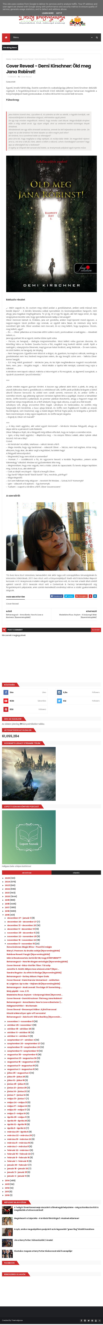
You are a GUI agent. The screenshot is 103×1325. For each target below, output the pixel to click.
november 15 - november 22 (21, 941)
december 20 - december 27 (22, 922)
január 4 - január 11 (17, 1177)
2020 (7, 897)
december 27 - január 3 (19, 919)
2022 (7, 890)
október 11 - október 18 (18, 1033)
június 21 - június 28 (17, 1088)
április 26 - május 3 (17, 1118)
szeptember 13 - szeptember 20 (23, 1048)
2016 (7, 912)
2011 (7, 1192)
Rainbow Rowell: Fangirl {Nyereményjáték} (28, 955)
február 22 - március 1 (18, 1151)
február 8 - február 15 (18, 1158)
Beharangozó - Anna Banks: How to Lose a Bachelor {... (34, 1003)
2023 (7, 886)
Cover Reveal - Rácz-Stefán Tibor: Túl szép (28, 966)
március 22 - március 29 (19, 1136)
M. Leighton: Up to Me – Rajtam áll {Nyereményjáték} (33, 984)
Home (8, 59)
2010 (7, 1196)
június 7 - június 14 (16, 1096)
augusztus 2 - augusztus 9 (20, 1070)
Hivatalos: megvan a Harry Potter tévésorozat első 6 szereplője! (43, 1252)
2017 (7, 908)
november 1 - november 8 (20, 1022)
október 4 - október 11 (18, 1037)
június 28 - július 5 (16, 1085)
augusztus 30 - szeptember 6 (22, 1055)
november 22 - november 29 (22, 937)
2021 (7, 893)
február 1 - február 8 (18, 1162)
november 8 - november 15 (21, 944)
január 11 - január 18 (17, 1173)
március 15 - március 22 (19, 1140)
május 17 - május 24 (17, 1107)
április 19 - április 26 (17, 1121)
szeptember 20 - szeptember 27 (24, 1044)
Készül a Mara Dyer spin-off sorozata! (26, 1014)
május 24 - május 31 (17, 1103)
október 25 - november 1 (20, 1026)
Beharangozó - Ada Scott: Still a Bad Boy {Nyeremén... (34, 1017)
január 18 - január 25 (17, 1169)
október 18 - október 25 (19, 1029)
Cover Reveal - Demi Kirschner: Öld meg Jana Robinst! (34, 999)
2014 (7, 1181)
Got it (59, 13)
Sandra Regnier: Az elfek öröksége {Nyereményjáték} (34, 973)
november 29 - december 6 (21, 933)
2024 (7, 882)
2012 (7, 1188)
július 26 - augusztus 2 (18, 1074)
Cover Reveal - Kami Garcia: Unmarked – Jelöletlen (33, 981)
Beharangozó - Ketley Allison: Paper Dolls (28, 977)
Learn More (48, 13)
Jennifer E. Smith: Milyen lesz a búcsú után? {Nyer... (33, 970)
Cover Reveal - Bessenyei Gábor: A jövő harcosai (31, 1010)
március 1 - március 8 (18, 1147)
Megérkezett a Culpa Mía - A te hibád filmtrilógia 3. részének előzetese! (46, 1219)
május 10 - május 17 (17, 1110)
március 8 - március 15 (18, 1143)
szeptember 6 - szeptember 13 (23, 1051)
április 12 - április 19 (17, 1125)
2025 (7, 879)
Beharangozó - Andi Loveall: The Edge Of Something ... (34, 988)
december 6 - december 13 (21, 930)
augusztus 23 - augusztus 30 (22, 1059)
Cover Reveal (17, 59)
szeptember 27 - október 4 (21, 1040)
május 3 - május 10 (16, 1114)
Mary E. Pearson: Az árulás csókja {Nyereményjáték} (33, 951)
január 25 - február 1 (17, 1166)
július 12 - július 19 (16, 1081)
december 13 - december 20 (21, 926)
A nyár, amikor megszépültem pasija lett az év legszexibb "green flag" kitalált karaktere (54, 1230)
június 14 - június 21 (17, 1092)
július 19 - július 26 (16, 1077)
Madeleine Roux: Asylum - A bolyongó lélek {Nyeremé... (34, 995)
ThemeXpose (17, 1321)
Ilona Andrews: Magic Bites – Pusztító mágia (29, 948)
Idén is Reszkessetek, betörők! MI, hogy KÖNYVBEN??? (34, 959)
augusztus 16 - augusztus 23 (21, 1062)
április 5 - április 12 (16, 1129)
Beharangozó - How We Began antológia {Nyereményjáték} (37, 962)
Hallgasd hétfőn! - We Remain (22, 1006)
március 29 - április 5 (18, 1132)
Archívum (27, 874)
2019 (7, 901)
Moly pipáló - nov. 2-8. (18, 992)
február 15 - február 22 (19, 1154)
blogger (96, 631)
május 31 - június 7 (16, 1099)
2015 (7, 915)
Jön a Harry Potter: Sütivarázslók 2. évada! (33, 1241)
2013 (7, 1185)
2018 (7, 904)
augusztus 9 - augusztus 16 (21, 1066)
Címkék (76, 874)
